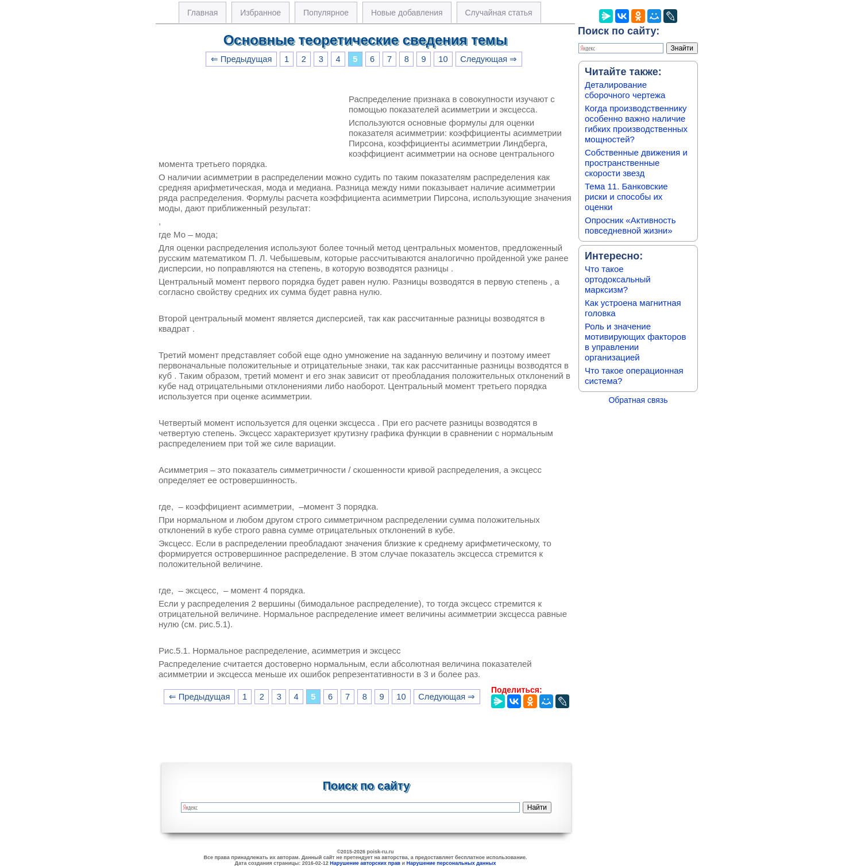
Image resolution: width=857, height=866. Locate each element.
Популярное (326, 12)
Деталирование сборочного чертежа (625, 90)
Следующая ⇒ (488, 59)
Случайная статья (498, 12)
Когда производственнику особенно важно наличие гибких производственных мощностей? (636, 123)
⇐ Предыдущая (241, 59)
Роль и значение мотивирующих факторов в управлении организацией (635, 341)
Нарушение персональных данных (451, 863)
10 (442, 59)
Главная (202, 12)
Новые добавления (407, 12)
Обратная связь (637, 400)
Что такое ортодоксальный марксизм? (618, 279)
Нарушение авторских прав (365, 863)
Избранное (260, 12)
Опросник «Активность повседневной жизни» (630, 225)
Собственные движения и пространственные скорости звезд (636, 162)
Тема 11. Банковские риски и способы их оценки (626, 196)
